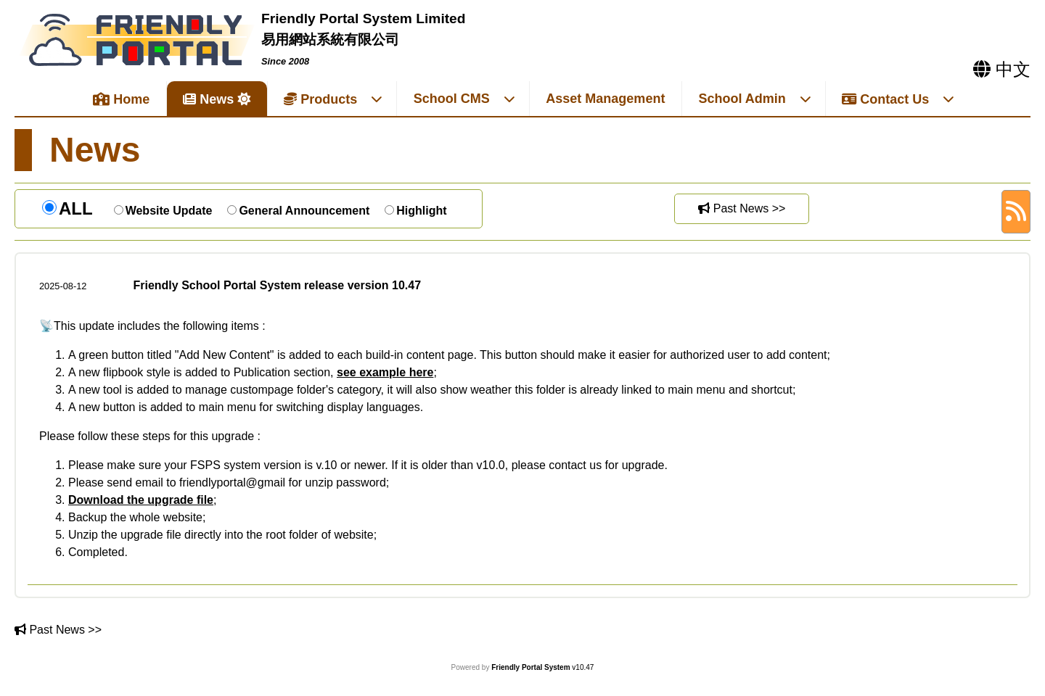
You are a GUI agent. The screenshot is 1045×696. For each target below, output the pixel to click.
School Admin (754, 98)
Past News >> (741, 208)
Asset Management (605, 98)
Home (121, 99)
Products (333, 99)
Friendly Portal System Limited (363, 18)
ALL (76, 208)
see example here (385, 372)
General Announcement (304, 210)
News (208, 99)
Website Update (169, 210)
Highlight (421, 210)
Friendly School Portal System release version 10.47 (277, 285)
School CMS (465, 98)
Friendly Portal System (531, 667)
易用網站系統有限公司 (330, 39)
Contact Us (898, 99)
